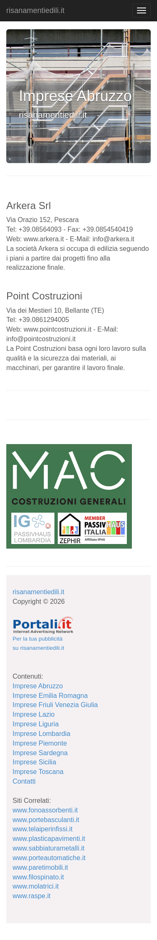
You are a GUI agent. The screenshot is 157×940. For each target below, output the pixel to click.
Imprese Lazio (34, 714)
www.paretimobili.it (40, 867)
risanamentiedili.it (35, 10)
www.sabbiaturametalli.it (49, 848)
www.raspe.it (32, 895)
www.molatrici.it (36, 886)
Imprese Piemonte (40, 743)
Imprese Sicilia (34, 762)
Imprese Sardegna (40, 752)
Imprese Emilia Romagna (50, 695)
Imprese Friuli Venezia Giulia (55, 704)
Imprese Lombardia (41, 733)
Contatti (24, 781)
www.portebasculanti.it (46, 819)
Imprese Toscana (38, 771)
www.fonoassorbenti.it (45, 810)
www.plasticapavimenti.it (49, 838)
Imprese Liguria (36, 724)
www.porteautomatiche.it (49, 857)
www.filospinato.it (38, 877)
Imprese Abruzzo (38, 686)
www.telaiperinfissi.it (42, 829)
